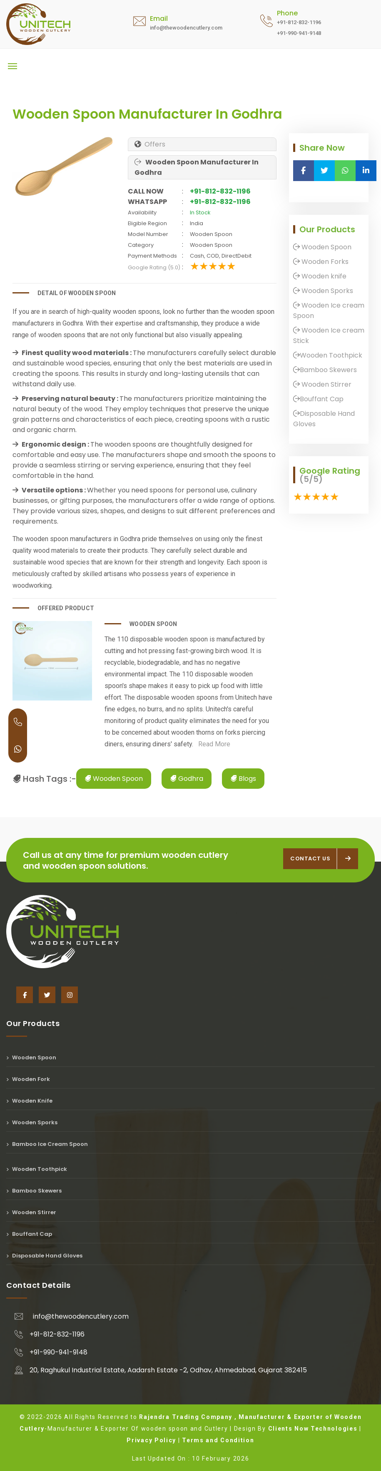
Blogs (243, 778)
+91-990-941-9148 (58, 1352)
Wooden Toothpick (331, 355)
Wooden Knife (29, 1101)
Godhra (186, 778)
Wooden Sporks (326, 291)
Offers (154, 144)
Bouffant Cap (322, 399)
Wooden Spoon (114, 778)
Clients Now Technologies (313, 1428)
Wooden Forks (324, 261)
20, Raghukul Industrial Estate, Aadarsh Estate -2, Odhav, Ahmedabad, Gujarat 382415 (168, 1370)
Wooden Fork (28, 1079)
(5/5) (311, 479)
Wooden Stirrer (325, 384)
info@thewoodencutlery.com (81, 1316)
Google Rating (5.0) (154, 267)
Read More (211, 744)
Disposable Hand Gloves (44, 1256)
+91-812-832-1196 (220, 191)
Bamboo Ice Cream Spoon (47, 1144)
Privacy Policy (151, 1440)
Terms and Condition (218, 1440)
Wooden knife (323, 276)
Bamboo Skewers (328, 370)
